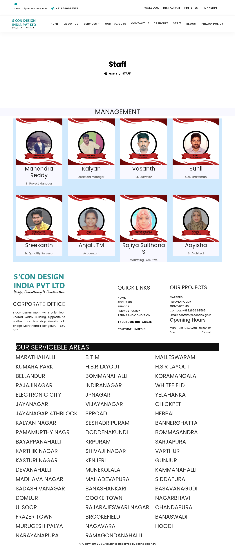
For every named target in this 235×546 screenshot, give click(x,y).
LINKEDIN (210, 8)
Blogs (191, 23)
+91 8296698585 (67, 8)
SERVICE (123, 306)
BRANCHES (161, 23)
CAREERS (176, 297)
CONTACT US (140, 23)
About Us (71, 23)
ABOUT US (125, 302)
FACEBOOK (151, 8)
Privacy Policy (212, 23)
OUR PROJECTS (115, 23)
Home (54, 23)
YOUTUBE (125, 329)
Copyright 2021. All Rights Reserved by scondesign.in (119, 544)
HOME (122, 297)
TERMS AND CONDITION (134, 315)
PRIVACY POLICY (129, 311)
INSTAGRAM (171, 8)
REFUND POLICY (181, 302)
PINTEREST (192, 8)
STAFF (177, 23)
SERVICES (90, 23)
